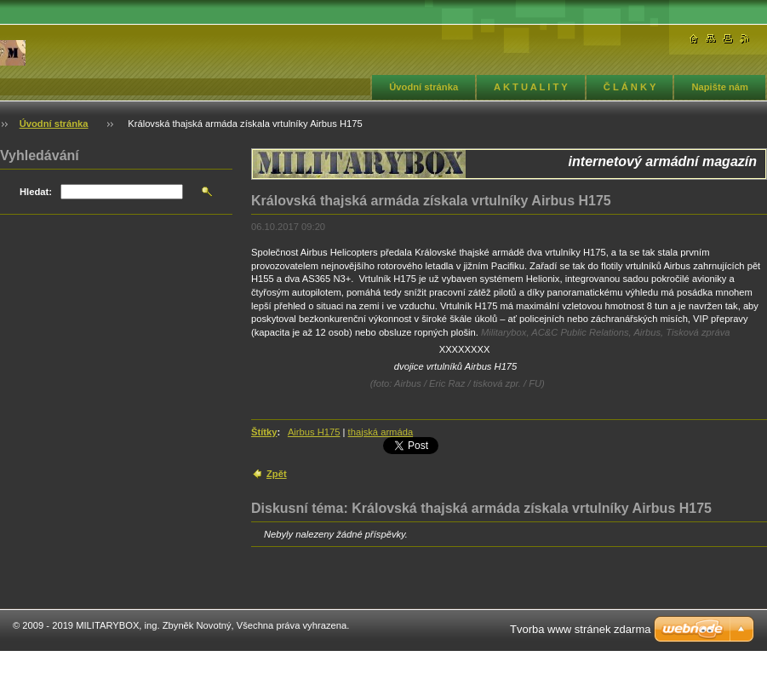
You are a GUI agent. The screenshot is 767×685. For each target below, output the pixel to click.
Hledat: (36, 192)
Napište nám (719, 87)
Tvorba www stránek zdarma (580, 629)
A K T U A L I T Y (531, 87)
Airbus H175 (314, 432)
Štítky (264, 432)
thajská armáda (381, 432)
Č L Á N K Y (630, 87)
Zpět (276, 474)
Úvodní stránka (423, 87)
